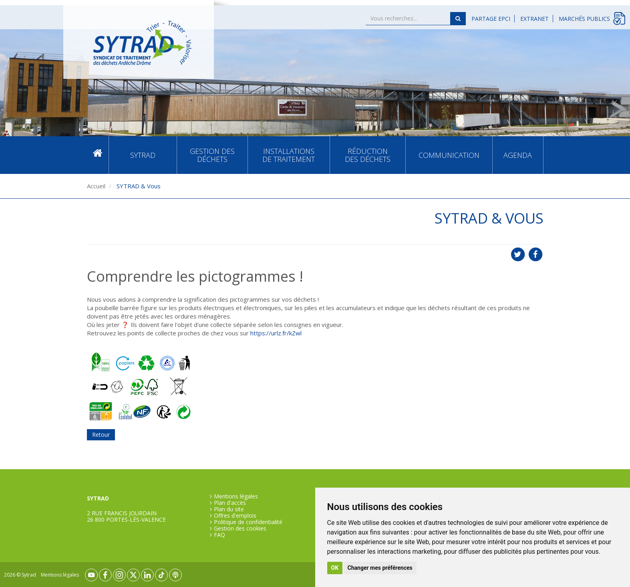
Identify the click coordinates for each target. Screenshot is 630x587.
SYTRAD (142, 155)
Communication (449, 155)
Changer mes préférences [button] (380, 568)
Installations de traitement (288, 155)
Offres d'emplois (235, 515)
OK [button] (335, 568)
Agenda (517, 155)
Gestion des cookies (240, 528)
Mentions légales (236, 496)
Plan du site (229, 509)
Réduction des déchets (367, 155)
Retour (101, 434)
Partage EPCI (490, 18)
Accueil (98, 154)
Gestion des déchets (212, 155)
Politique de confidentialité (248, 522)
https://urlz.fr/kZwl (276, 333)
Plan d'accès (230, 503)
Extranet (534, 18)
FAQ (219, 535)
